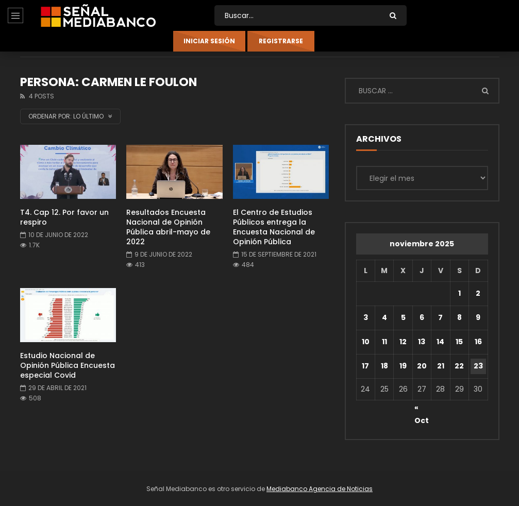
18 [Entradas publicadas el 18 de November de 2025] (384, 366)
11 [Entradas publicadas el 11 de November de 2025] (384, 341)
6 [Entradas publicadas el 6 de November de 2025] (422, 317)
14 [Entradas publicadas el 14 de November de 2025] (440, 341)
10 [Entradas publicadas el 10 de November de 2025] (366, 341)
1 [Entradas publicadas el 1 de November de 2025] (459, 293)
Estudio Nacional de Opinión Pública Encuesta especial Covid (67, 365)
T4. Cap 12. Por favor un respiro (64, 217)
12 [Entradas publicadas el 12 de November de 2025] (403, 341)
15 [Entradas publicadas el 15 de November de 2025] (459, 341)
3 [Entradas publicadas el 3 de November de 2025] (365, 317)
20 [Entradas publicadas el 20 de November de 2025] (422, 366)
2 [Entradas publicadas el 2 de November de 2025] (478, 293)
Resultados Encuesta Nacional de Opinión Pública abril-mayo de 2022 (168, 227)
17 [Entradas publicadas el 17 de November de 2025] (365, 366)
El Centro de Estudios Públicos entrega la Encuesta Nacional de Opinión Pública (274, 227)
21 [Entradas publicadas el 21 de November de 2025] (440, 366)
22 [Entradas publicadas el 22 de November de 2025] (459, 366)
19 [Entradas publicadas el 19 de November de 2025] (403, 366)
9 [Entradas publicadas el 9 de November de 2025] (478, 317)
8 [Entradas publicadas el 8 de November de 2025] (459, 317)
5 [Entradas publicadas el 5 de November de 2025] (403, 317)
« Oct (421, 409)
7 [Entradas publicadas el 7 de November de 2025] (440, 317)
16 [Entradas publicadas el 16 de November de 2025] (478, 341)
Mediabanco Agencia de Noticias (319, 488)
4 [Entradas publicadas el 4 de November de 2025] (384, 317)
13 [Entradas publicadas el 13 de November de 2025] (421, 341)
